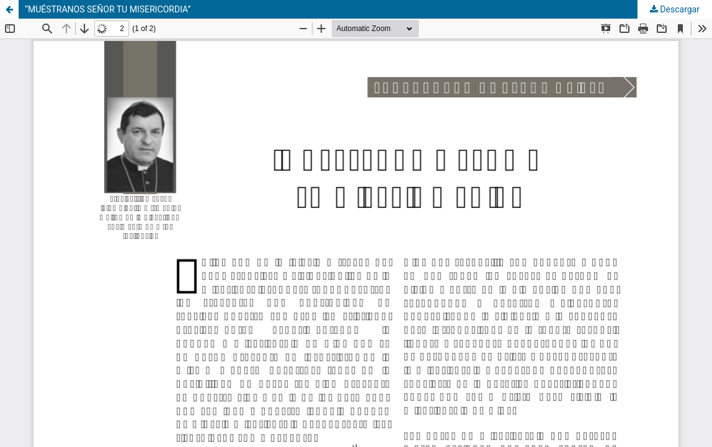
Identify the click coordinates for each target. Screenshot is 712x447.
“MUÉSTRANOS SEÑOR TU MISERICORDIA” (108, 9)
